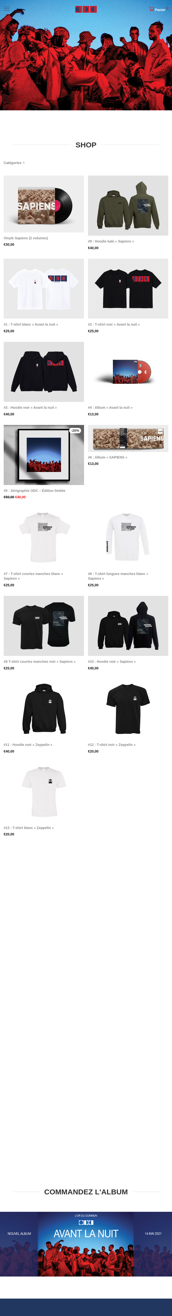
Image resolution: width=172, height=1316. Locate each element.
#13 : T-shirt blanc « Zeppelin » (29, 828)
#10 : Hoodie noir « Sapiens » (112, 662)
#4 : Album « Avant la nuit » (110, 407)
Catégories (12, 163)
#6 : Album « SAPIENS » (107, 457)
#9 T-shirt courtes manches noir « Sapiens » (40, 662)
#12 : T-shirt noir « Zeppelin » (112, 745)
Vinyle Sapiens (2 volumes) (26, 238)
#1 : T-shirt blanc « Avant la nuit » (31, 324)
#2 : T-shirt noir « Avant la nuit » (114, 324)
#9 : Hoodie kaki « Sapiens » (111, 241)
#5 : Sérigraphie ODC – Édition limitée (34, 491)
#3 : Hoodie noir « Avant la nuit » (30, 407)
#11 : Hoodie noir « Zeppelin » (28, 745)
